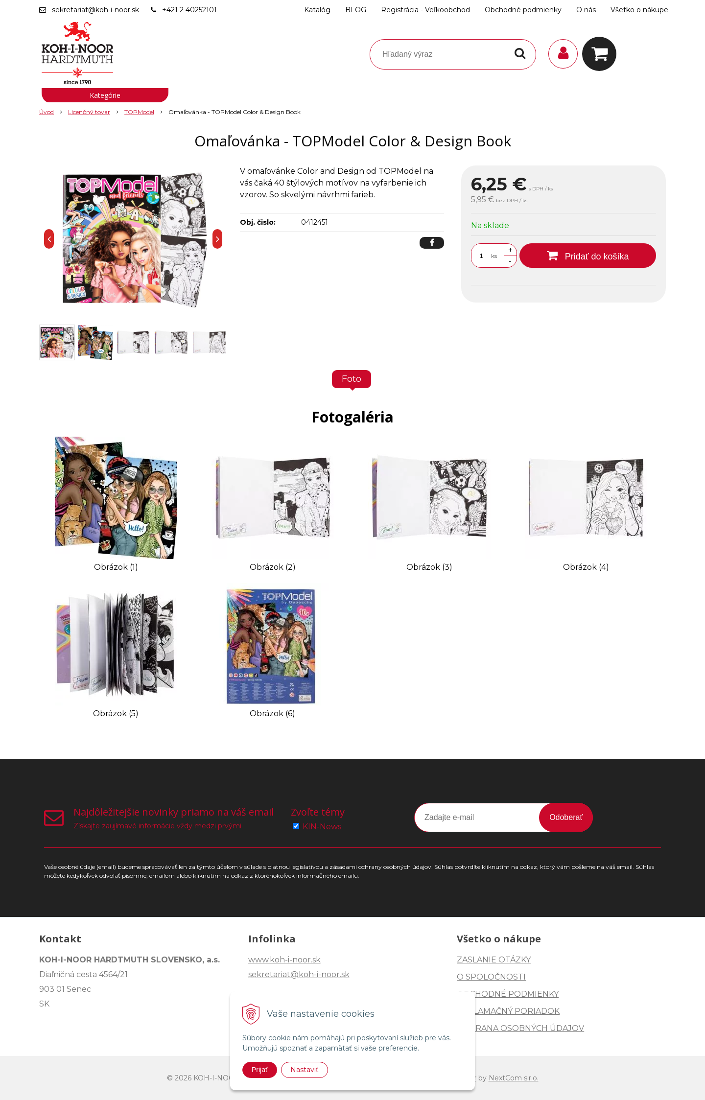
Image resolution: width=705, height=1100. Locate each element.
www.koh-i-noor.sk (284, 959)
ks (494, 255)
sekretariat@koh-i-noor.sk (95, 9)
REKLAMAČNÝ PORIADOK (508, 1011)
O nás (586, 9)
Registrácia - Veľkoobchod (425, 9)
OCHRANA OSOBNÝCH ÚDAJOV (520, 1028)
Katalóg (317, 9)
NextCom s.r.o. (514, 1078)
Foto (351, 379)
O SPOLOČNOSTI (491, 977)
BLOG (355, 9)
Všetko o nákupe (639, 9)
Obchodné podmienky (523, 9)
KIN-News (322, 826)
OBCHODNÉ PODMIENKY (508, 994)
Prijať (260, 1070)
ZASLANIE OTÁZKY (494, 959)
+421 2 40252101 (189, 9)
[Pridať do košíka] (587, 255)
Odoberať (566, 817)
